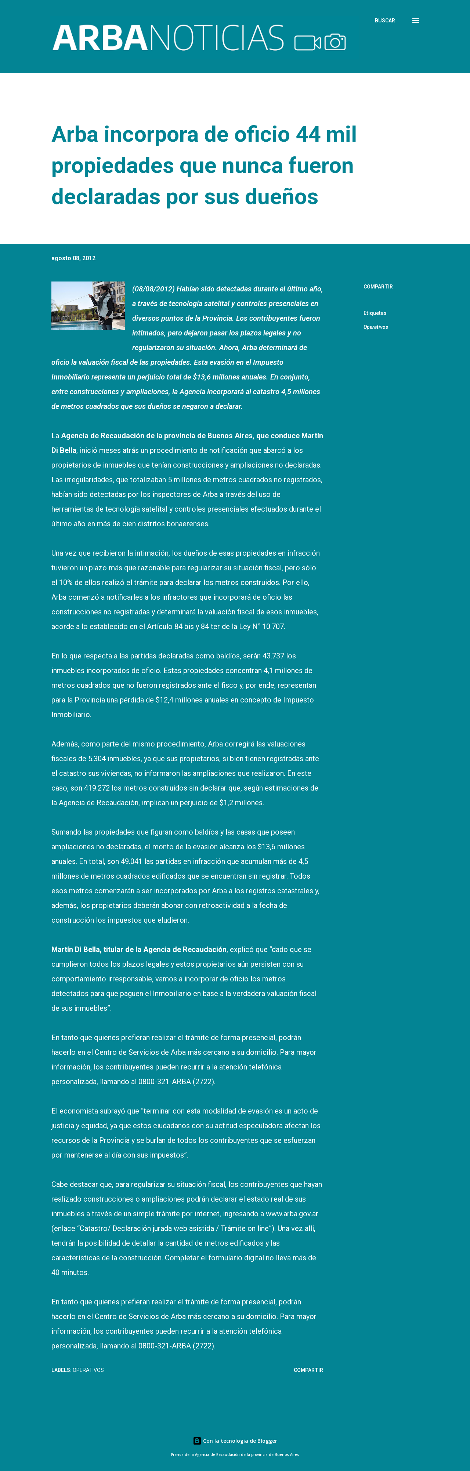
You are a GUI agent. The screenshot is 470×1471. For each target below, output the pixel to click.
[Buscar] (385, 20)
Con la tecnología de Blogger (235, 1440)
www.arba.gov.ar (292, 1213)
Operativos (376, 327)
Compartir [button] (378, 287)
